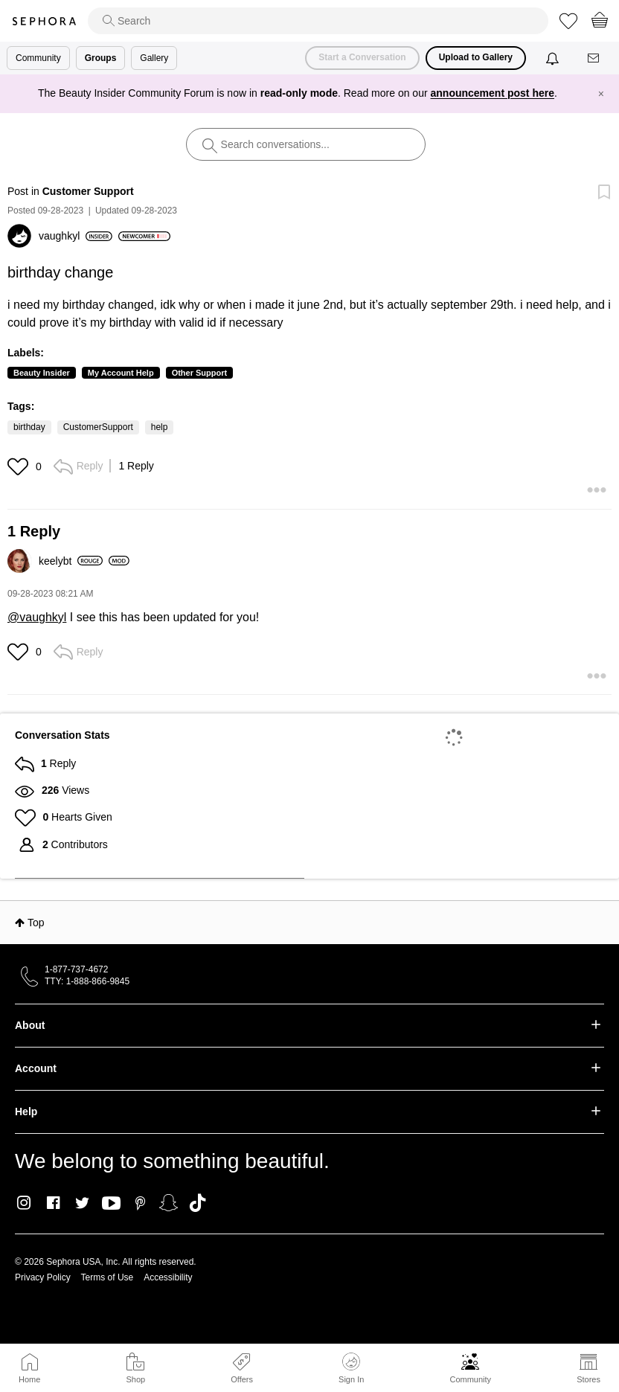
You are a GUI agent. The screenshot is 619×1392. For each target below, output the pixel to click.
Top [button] (36, 922)
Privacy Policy (43, 1277)
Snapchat (168, 1203)
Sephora (44, 21)
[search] (318, 20)
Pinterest (140, 1203)
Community (470, 1379)
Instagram (24, 1203)
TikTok (197, 1203)
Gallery (154, 58)
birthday (29, 427)
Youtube (111, 1204)
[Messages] (594, 58)
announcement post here (492, 93)
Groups (101, 58)
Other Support (200, 372)
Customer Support (88, 191)
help (159, 427)
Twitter (82, 1203)
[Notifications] (554, 58)
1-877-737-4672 (76, 969)
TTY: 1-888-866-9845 (87, 981)
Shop (135, 1379)
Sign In (351, 1368)
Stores (588, 1379)
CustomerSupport (98, 427)
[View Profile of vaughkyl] (75, 236)
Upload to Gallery (476, 57)
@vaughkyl (36, 617)
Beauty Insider (41, 372)
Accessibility (168, 1277)
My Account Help (121, 372)
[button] (19, 466)
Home (29, 1379)
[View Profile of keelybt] (71, 561)
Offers (242, 1379)
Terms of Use (107, 1277)
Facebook (53, 1203)
